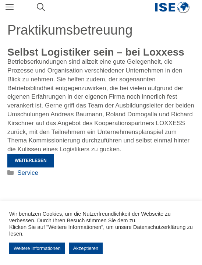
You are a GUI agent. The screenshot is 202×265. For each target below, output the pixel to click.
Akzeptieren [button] (86, 248)
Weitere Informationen (37, 248)
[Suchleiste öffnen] (40, 7)
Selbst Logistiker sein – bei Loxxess (95, 52)
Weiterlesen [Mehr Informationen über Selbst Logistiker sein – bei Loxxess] (31, 160)
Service (27, 172)
